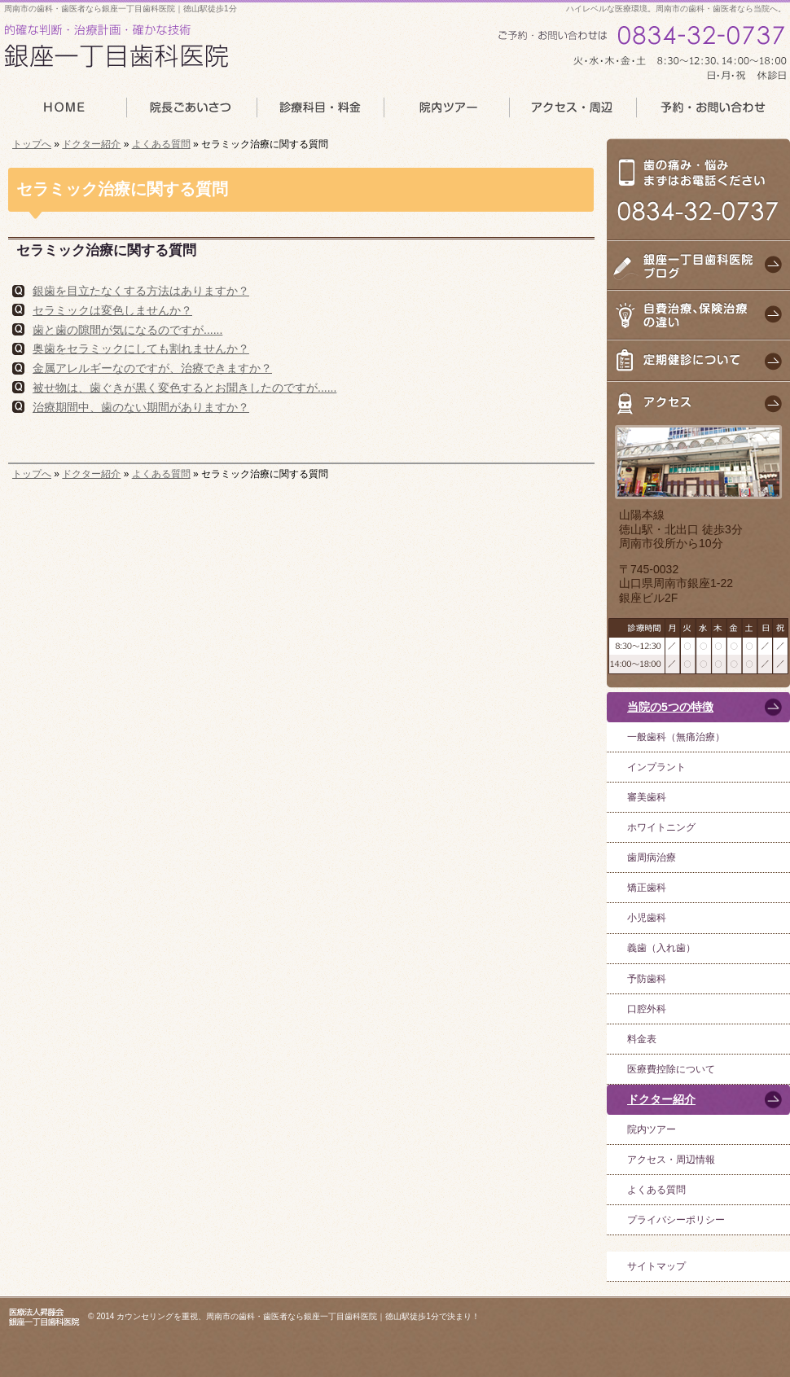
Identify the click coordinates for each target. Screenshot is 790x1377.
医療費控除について (671, 1069)
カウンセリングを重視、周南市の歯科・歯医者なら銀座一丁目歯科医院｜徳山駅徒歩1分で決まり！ (298, 1316)
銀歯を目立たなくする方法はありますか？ (141, 290)
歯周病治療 (651, 857)
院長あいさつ (190, 112)
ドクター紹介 (91, 144)
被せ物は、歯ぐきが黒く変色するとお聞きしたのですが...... (184, 387)
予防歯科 (646, 979)
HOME (62, 112)
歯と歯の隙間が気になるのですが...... (127, 329)
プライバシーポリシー (676, 1220)
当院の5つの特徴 (670, 706)
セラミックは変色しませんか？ (112, 310)
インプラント (656, 767)
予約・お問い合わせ (713, 112)
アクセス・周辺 (573, 112)
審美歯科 (646, 797)
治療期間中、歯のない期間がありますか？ (141, 407)
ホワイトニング (661, 827)
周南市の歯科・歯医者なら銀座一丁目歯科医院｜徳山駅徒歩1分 (120, 8)
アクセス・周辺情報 (671, 1159)
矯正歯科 (646, 887)
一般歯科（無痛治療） (676, 737)
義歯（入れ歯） (661, 948)
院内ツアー (651, 1129)
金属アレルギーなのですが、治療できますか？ (152, 368)
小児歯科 (646, 917)
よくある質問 (161, 144)
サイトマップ (656, 1266)
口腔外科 (646, 1009)
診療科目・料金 (320, 112)
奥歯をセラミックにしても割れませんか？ (141, 348)
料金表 (641, 1039)
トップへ (31, 144)
